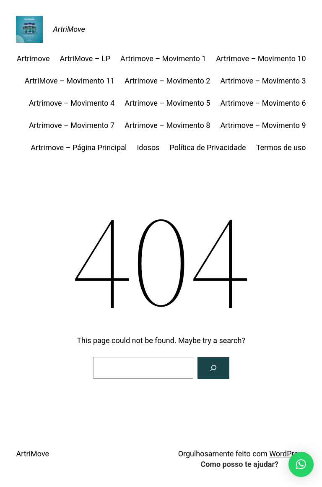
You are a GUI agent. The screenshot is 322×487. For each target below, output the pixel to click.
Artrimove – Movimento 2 (167, 80)
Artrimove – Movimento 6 (263, 103)
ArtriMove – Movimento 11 (69, 80)
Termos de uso (281, 147)
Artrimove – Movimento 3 (263, 80)
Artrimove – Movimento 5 (167, 103)
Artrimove (33, 58)
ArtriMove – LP (85, 58)
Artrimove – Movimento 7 (71, 125)
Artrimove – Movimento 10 (261, 58)
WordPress (287, 453)
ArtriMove (69, 29)
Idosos (148, 147)
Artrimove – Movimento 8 (167, 125)
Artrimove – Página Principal (79, 147)
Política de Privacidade (208, 147)
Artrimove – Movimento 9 (263, 125)
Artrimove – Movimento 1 (163, 58)
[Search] (213, 368)
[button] (301, 464)
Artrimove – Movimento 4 (71, 103)
